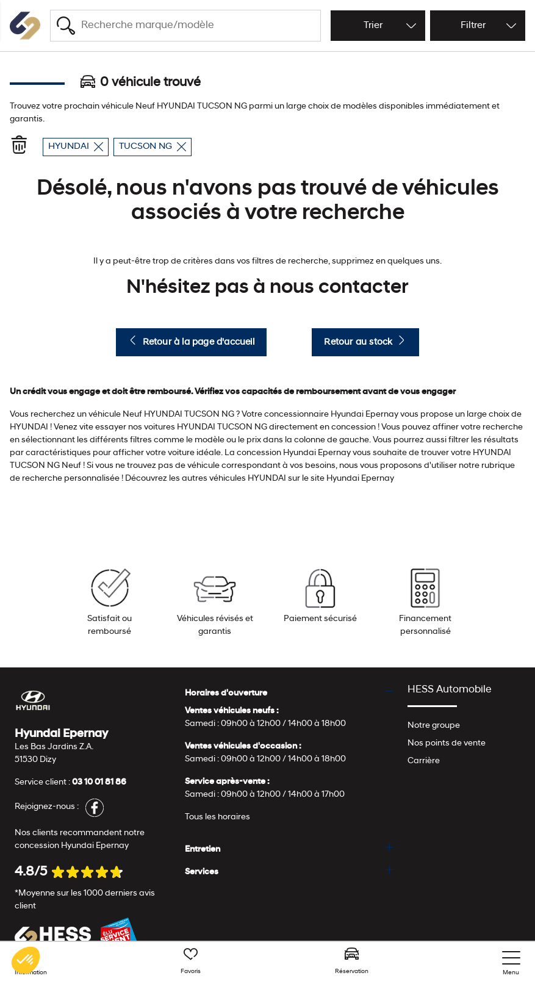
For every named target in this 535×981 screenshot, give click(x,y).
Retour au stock (365, 341)
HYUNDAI (75, 147)
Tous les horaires (217, 817)
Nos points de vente (447, 743)
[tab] (289, 693)
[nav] (511, 963)
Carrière (424, 761)
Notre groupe (434, 725)
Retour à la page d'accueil (191, 341)
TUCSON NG (152, 147)
